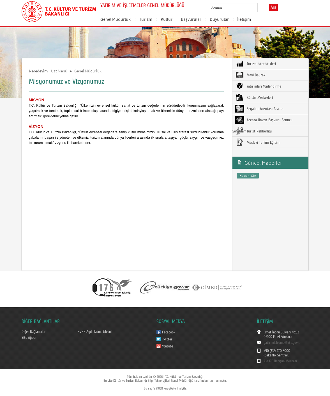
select (259, 7)
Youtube (167, 346)
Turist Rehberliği (253, 131)
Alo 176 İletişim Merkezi (280, 361)
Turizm (145, 19)
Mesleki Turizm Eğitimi (257, 142)
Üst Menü (59, 71)
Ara (273, 7)
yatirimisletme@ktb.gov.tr (282, 342)
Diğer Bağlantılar (34, 331)
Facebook (168, 332)
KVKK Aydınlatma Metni (95, 331)
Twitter (167, 339)
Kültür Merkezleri (254, 97)
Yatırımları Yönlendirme (258, 86)
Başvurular (191, 19)
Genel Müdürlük (115, 19)
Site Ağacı (29, 337)
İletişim (244, 19)
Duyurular (219, 19)
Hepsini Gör (247, 175)
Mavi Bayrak (250, 75)
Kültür (166, 19)
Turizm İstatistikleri (255, 64)
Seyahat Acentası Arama (259, 109)
